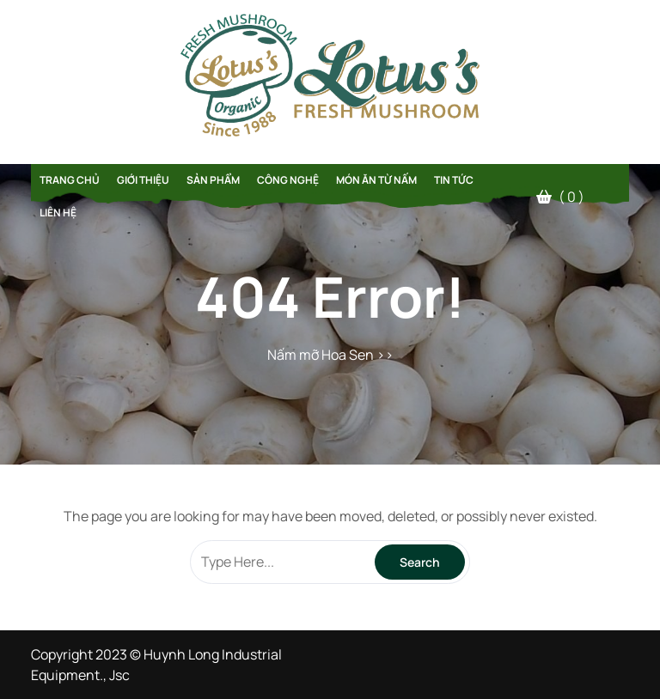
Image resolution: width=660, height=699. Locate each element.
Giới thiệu (143, 180)
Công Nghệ (288, 180)
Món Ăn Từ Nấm (376, 180)
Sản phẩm (213, 180)
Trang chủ (70, 180)
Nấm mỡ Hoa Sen (320, 354)
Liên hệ (58, 212)
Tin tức (454, 180)
